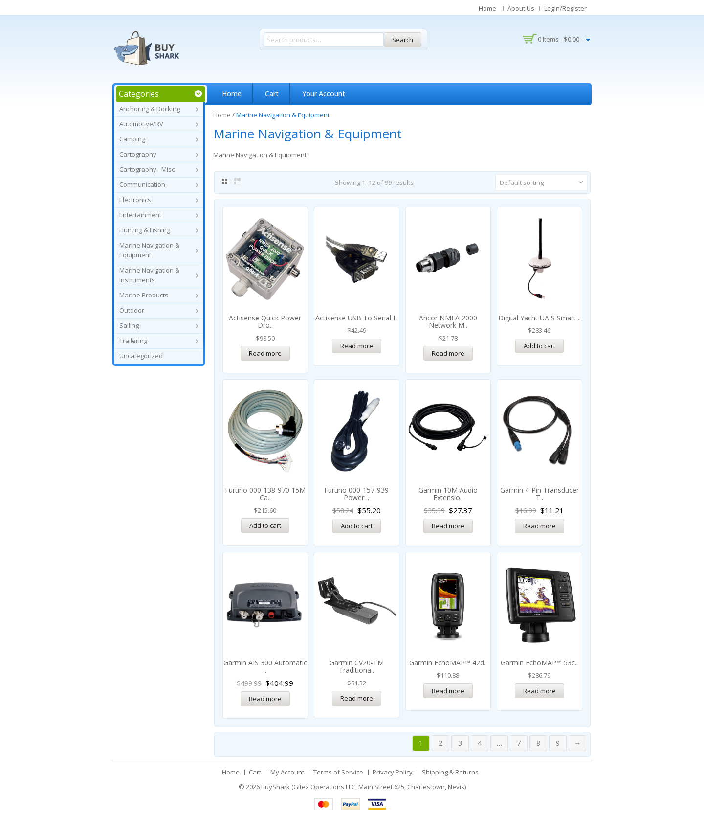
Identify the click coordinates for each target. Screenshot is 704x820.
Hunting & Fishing (144, 230)
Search (402, 39)
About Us (520, 8)
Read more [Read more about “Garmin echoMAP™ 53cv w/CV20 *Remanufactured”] (539, 690)
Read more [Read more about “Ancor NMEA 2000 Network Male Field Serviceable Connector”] (448, 353)
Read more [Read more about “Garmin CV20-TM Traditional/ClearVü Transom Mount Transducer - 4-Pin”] (356, 698)
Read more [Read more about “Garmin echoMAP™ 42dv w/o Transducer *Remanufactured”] (448, 690)
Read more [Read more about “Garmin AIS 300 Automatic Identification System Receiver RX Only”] (265, 698)
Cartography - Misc (147, 169)
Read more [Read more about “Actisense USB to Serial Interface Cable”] (356, 346)
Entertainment (140, 214)
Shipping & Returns (450, 772)
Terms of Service (338, 772)
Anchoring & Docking (149, 108)
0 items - (558, 39)
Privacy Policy (393, 772)
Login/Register (565, 8)
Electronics (135, 199)
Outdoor (131, 310)
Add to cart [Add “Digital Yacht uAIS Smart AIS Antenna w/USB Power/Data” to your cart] (539, 346)
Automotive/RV (141, 123)
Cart (272, 93)
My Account (287, 772)
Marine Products (143, 295)
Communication (142, 184)
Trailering (133, 340)
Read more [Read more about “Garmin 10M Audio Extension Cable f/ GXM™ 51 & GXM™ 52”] (448, 526)
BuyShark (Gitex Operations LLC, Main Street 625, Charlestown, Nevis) (363, 786)
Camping (132, 139)
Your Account (323, 93)
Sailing (129, 325)
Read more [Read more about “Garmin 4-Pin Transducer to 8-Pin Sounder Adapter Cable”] (539, 526)
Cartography (137, 154)
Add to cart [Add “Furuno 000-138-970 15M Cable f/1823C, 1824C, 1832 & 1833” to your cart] (265, 525)
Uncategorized (141, 355)
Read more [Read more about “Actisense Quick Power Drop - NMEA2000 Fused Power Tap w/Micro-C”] (265, 353)
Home (487, 8)
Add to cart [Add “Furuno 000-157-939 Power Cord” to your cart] (357, 526)
